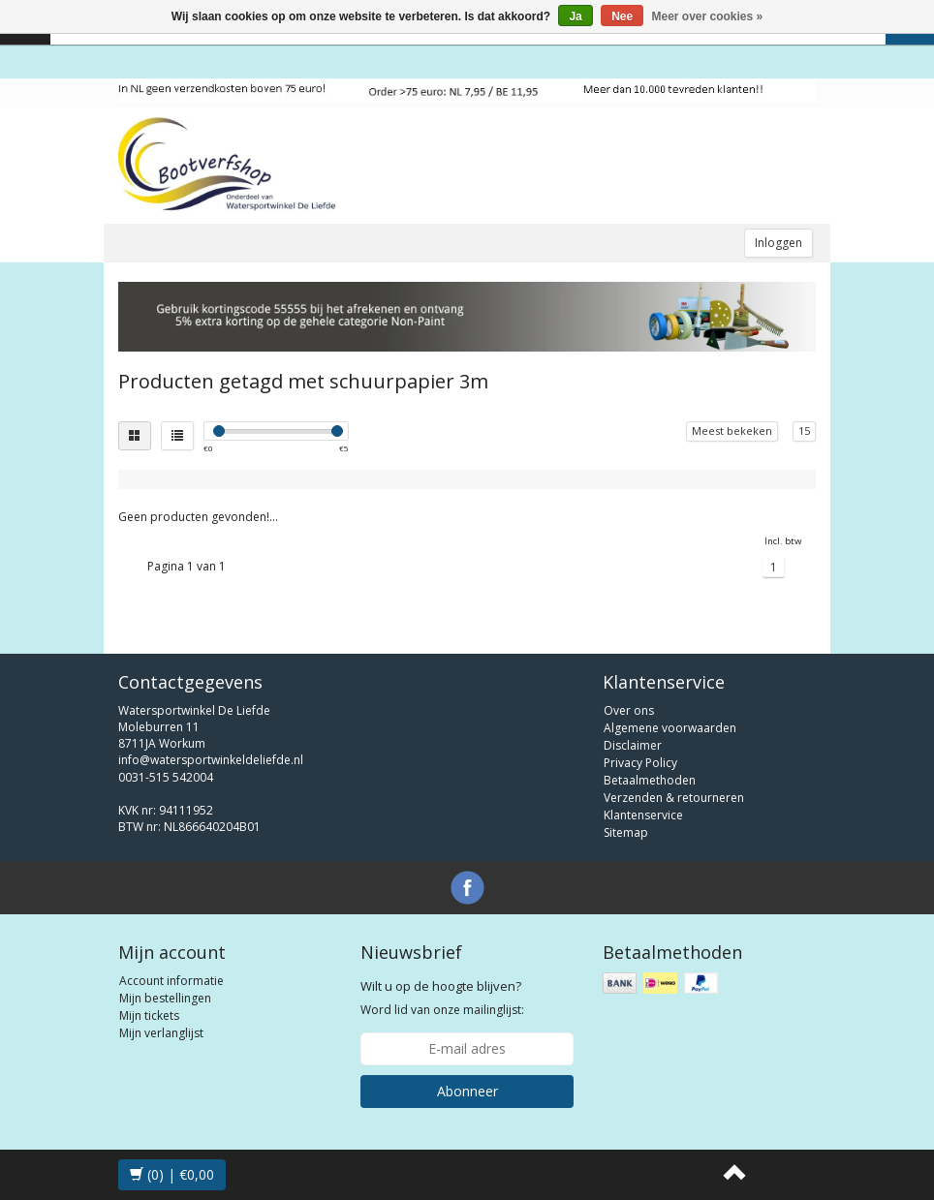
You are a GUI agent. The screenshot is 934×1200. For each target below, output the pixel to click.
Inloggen (778, 242)
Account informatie (171, 980)
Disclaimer (633, 745)
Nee (622, 16)
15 (804, 430)
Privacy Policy (640, 762)
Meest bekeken (732, 430)
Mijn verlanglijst (161, 1033)
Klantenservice (643, 815)
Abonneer (467, 1091)
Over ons (629, 710)
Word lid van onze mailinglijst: (442, 997)
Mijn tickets (149, 1015)
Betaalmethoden (650, 780)
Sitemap (626, 832)
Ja (575, 16)
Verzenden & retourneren (674, 797)
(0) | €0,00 (172, 1174)
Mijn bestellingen (165, 998)
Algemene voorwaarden (670, 728)
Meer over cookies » (707, 16)
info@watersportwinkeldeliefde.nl (210, 760)
